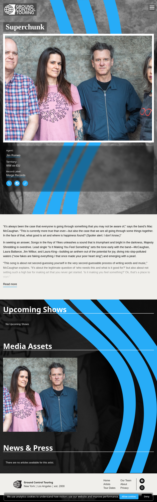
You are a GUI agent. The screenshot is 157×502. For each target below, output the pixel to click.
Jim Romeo (13, 155)
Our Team (125, 480)
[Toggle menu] (152, 7)
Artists (106, 484)
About (123, 484)
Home (106, 480)
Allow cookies (129, 496)
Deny (146, 496)
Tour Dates (109, 488)
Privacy (124, 488)
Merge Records (15, 175)
